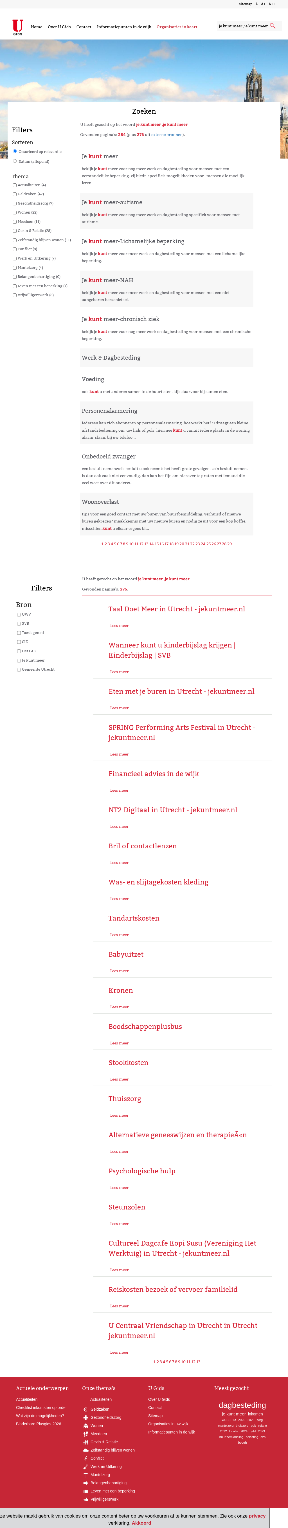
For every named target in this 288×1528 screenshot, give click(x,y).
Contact (83, 26)
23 (197, 543)
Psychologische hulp (142, 1171)
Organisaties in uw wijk (168, 1424)
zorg (260, 1420)
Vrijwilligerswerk (100, 1499)
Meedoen (94, 1434)
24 (203, 543)
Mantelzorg (96, 1474)
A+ (263, 4)
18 (171, 543)
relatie (262, 1425)
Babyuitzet (126, 954)
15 (157, 543)
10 (131, 543)
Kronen (121, 990)
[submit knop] (273, 26)
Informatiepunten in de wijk (124, 26)
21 (187, 543)
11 (136, 543)
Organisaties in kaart (177, 26)
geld (253, 1431)
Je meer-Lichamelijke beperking (133, 241)
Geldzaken (95, 1409)
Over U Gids (59, 26)
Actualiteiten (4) (32, 185)
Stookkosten (128, 1063)
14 (151, 543)
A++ (272, 4)
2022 (223, 1431)
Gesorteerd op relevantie (40, 151)
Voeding (93, 379)
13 (146, 543)
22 (192, 543)
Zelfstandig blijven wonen (108, 1450)
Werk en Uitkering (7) (37, 258)
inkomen (255, 1414)
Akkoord (141, 1523)
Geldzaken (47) (31, 194)
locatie (233, 1431)
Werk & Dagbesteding (111, 357)
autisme (229, 1419)
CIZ (25, 641)
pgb (253, 1425)
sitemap (245, 4)
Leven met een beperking (108, 1491)
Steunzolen (127, 1207)
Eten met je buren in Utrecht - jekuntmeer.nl (182, 691)
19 (176, 543)
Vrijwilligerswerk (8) (36, 295)
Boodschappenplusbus (145, 1026)
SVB (25, 623)
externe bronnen (167, 134)
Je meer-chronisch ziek (120, 319)
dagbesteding (242, 1405)
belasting (252, 1437)
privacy (257, 1516)
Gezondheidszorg (102, 1417)
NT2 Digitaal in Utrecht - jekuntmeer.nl (173, 810)
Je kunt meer (33, 660)
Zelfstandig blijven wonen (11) (44, 240)
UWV (26, 614)
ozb (263, 1437)
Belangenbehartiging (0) (39, 276)
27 (219, 543)
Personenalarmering (110, 410)
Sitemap (155, 1415)
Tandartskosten (134, 918)
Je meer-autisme (112, 202)
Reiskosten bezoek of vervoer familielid (173, 1289)
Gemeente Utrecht (38, 669)
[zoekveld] (249, 26)
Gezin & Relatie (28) (34, 230)
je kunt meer (234, 1413)
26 (214, 543)
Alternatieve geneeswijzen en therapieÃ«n (178, 1135)
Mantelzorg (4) (30, 267)
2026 (251, 1420)
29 (229, 543)
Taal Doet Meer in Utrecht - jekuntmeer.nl (177, 609)
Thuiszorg (125, 1099)
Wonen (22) (27, 212)
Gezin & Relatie (100, 1442)
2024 (244, 1431)
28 (224, 543)
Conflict (93, 1458)
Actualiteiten (26, 1399)
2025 (241, 1420)
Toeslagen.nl (33, 632)
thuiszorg (242, 1425)
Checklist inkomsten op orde (41, 1407)
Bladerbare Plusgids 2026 (38, 1424)
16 (161, 543)
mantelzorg (225, 1425)
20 (181, 543)
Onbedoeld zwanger (109, 456)
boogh (242, 1442)
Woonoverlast (100, 502)
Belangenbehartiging (104, 1483)
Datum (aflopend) (34, 161)
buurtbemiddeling (231, 1437)
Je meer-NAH (107, 280)
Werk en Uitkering (102, 1466)
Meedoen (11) (29, 221)
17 (166, 543)
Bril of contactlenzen (143, 846)
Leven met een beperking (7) (43, 286)
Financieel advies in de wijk (154, 774)
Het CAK (29, 651)
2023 (261, 1431)
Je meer (100, 156)
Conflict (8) (27, 249)
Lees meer (119, 625)
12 (141, 543)
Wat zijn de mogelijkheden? (40, 1415)
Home (36, 26)
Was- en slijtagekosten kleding (158, 882)
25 (208, 543)
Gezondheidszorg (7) (35, 203)
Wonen (92, 1425)
